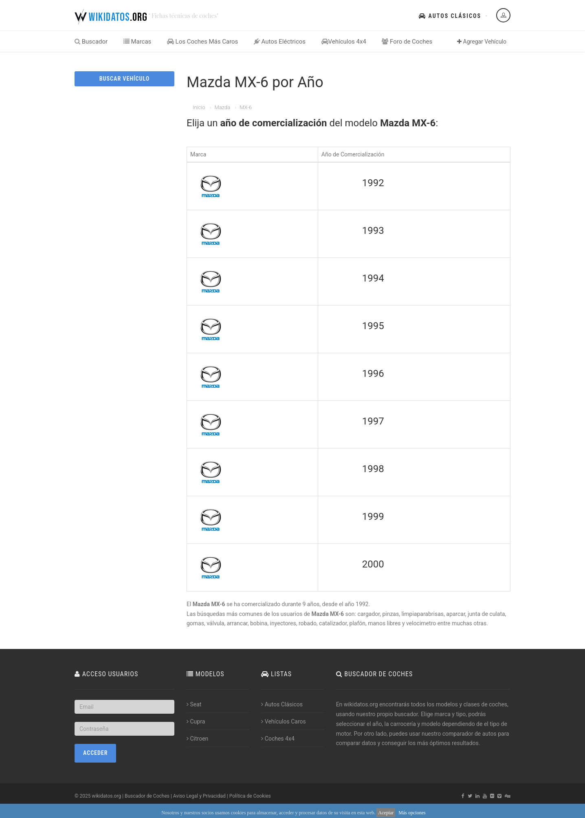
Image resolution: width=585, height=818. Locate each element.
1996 (373, 373)
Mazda (222, 107)
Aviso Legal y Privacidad (199, 796)
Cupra (196, 721)
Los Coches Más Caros (202, 41)
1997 (373, 421)
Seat (194, 704)
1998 (373, 469)
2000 (373, 564)
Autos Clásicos (450, 16)
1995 (373, 326)
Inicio (199, 107)
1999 (373, 516)
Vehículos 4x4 (343, 41)
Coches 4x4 (277, 738)
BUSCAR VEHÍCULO (124, 78)
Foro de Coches (407, 41)
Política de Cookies (250, 796)
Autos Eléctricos (280, 41)
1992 (373, 183)
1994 (373, 278)
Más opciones (411, 813)
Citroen (197, 738)
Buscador (91, 41)
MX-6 (246, 107)
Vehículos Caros (283, 721)
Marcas (137, 41)
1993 (373, 230)
